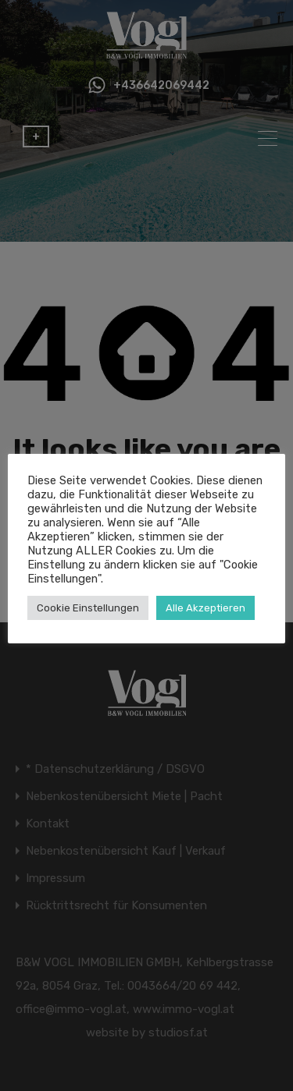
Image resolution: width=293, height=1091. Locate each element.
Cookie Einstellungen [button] (88, 608)
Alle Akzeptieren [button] (205, 608)
